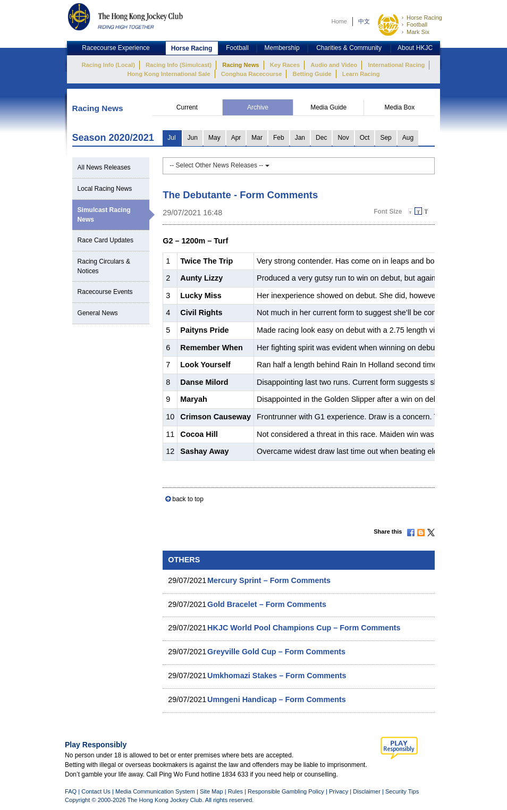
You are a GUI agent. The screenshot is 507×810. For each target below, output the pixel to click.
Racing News (240, 65)
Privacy (338, 791)
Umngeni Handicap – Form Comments (276, 699)
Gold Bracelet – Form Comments (266, 604)
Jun (193, 137)
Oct (365, 137)
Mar (257, 137)
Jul (171, 137)
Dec (321, 137)
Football (417, 24)
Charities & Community (349, 48)
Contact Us (96, 791)
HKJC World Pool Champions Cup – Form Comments (304, 627)
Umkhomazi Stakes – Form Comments (277, 675)
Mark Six (418, 32)
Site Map (211, 791)
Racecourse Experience (115, 48)
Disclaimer (367, 791)
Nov (343, 137)
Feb (278, 137)
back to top (188, 499)
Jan (300, 137)
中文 (364, 21)
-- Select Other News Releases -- (219, 165)
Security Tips (402, 791)
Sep (385, 137)
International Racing (396, 65)
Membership (282, 48)
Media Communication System (155, 791)
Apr (236, 137)
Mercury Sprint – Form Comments (269, 580)
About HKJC (415, 48)
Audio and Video (333, 65)
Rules (236, 791)
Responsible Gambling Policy (286, 791)
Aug (407, 137)
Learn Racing (361, 74)
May (214, 137)
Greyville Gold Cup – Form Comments (276, 651)
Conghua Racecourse (251, 74)
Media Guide (328, 107)
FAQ (71, 791)
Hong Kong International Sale (168, 74)
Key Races (285, 65)
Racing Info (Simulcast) (179, 65)
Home (339, 21)
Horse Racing (424, 17)
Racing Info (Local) (108, 65)
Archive (257, 107)
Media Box (399, 107)
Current (187, 107)
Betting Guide (312, 74)
